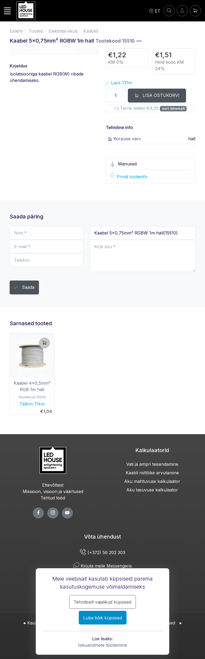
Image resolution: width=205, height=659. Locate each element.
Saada (24, 288)
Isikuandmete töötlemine (102, 645)
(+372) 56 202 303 (102, 552)
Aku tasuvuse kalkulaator (152, 490)
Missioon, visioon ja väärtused (53, 491)
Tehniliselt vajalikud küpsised (102, 602)
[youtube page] (67, 512)
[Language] (154, 10)
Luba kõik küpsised (102, 617)
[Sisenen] (182, 10)
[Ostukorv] (195, 10)
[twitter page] (52, 512)
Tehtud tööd (53, 498)
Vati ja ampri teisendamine (152, 464)
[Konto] (169, 10)
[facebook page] (38, 512)
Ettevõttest (53, 485)
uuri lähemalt (173, 109)
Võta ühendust (102, 536)
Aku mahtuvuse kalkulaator (152, 481)
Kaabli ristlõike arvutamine (152, 472)
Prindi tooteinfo (132, 176)
